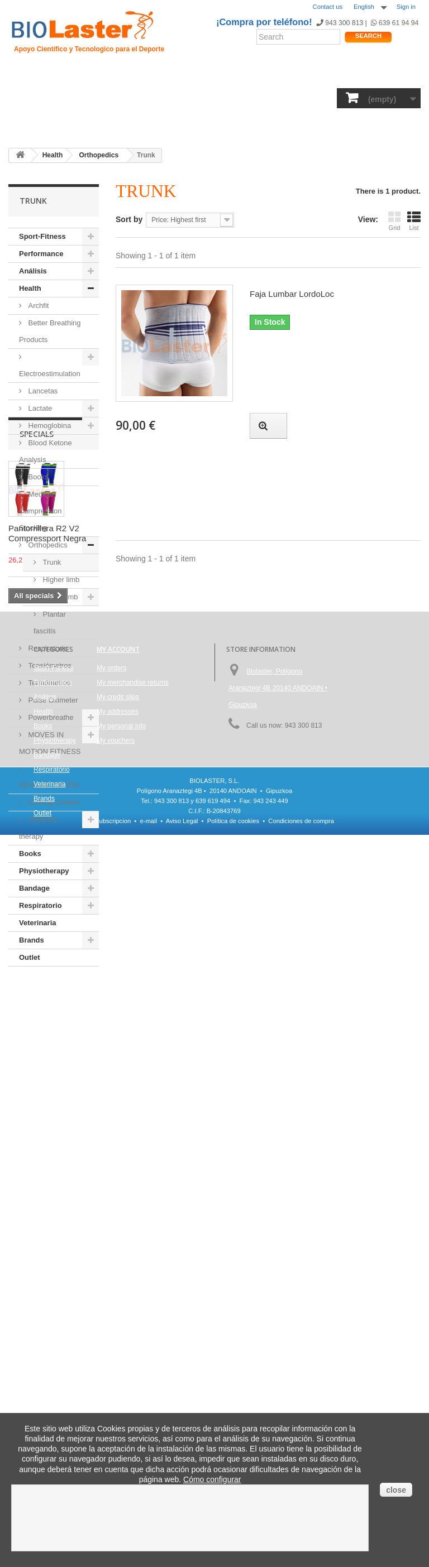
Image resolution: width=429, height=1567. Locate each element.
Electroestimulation (49, 373)
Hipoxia (106, 75)
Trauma (139, 75)
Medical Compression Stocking (40, 511)
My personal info (121, 1341)
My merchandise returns (133, 1298)
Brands (24, 123)
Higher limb (60, 579)
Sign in (406, 6)
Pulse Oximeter (52, 700)
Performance (89, 99)
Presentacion (62, 75)
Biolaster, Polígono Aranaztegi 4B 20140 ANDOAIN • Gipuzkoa (277, 1303)
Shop (385, 75)
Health (130, 99)
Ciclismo (175, 75)
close (396, 1490)
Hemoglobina (48, 425)
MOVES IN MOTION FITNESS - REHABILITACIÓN (50, 759)
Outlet (55, 123)
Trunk (51, 562)
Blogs (296, 75)
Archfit (37, 305)
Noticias (264, 75)
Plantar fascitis (50, 622)
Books (196, 99)
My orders (111, 1283)
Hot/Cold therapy (37, 827)
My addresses (118, 1327)
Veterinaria (37, 923)
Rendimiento (220, 75)
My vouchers (116, 1356)
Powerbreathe (50, 717)
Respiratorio (332, 99)
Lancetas (42, 391)
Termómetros (48, 683)
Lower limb (59, 597)
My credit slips (118, 1312)
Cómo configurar (212, 1479)
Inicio (21, 75)
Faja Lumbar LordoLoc (292, 294)
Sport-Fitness (35, 99)
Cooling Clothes (52, 802)
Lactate (39, 408)
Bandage (288, 99)
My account (118, 1265)
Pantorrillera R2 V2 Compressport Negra (47, 1099)
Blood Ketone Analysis (45, 451)
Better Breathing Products (50, 331)
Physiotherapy (240, 99)
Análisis (163, 99)
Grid (394, 220)
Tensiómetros (49, 665)
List (414, 220)
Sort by (129, 219)
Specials (37, 999)
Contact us (327, 6)
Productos (332, 75)
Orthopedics (47, 545)
